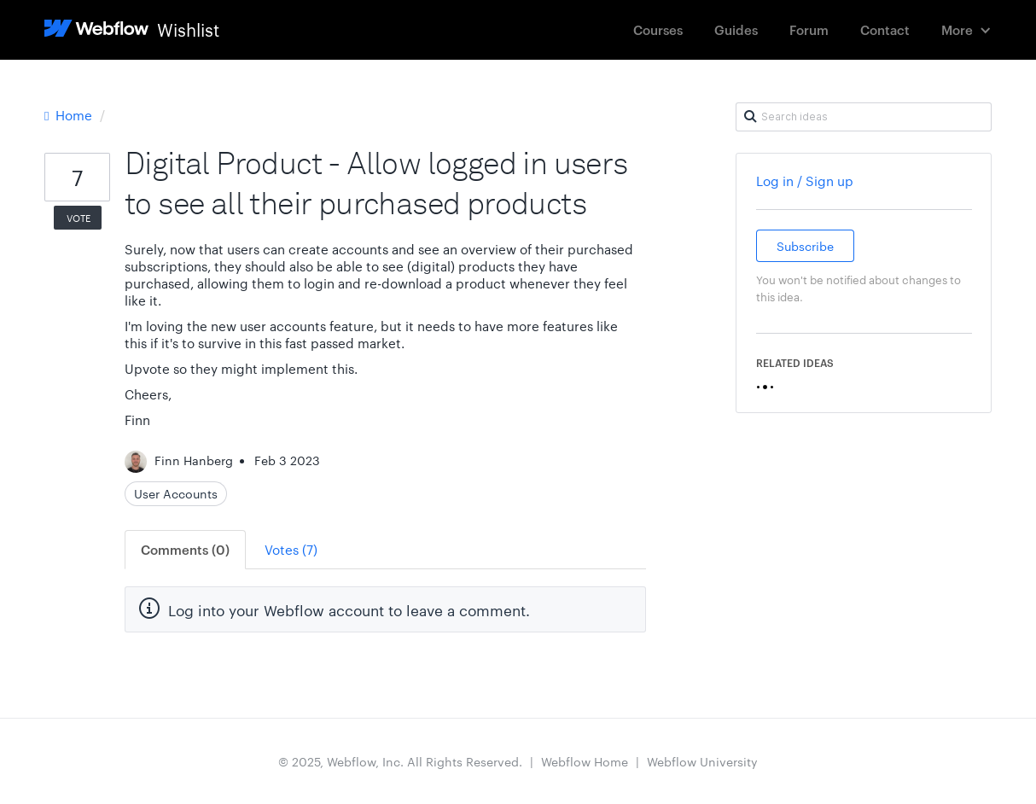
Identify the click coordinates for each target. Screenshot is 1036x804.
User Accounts (176, 493)
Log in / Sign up (804, 180)
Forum (809, 29)
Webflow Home (584, 761)
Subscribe (805, 245)
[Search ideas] (864, 116)
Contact (885, 29)
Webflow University (702, 761)
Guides (736, 29)
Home (70, 115)
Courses (658, 29)
